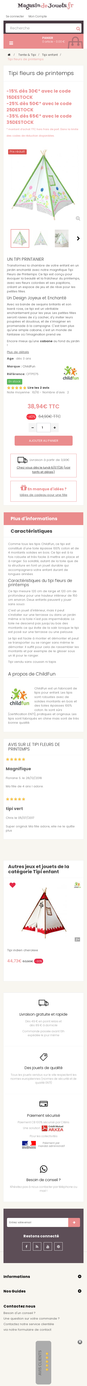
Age (10, 359)
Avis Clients (40, 1363)
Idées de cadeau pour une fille (43, 495)
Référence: (16, 374)
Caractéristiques (31, 531)
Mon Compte (38, 16)
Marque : (14, 366)
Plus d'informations (34, 518)
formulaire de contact (34, 1329)
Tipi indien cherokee (22, 950)
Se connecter (15, 16)
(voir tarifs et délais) (44, 469)
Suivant (78, 238)
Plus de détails (18, 352)
